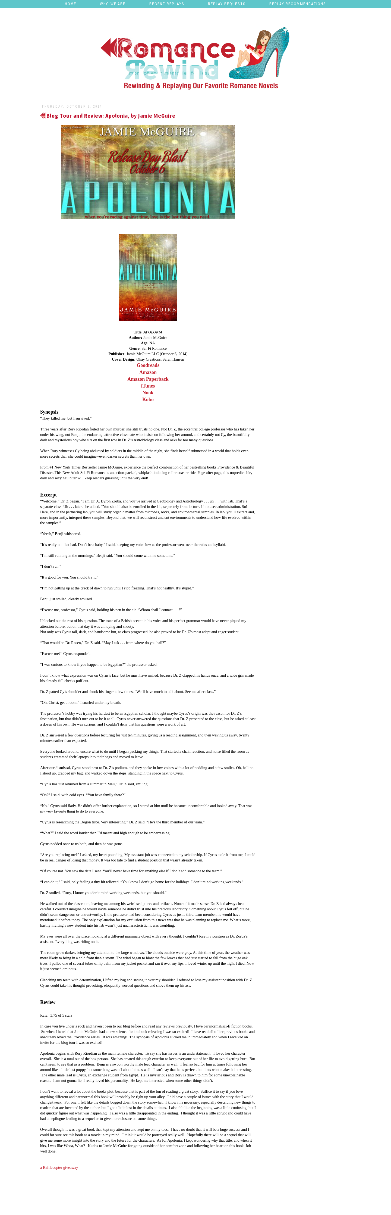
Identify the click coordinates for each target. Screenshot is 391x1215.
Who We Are (112, 3)
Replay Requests (227, 3)
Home (70, 3)
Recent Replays (166, 3)
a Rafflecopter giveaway (59, 1167)
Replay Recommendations (297, 3)
